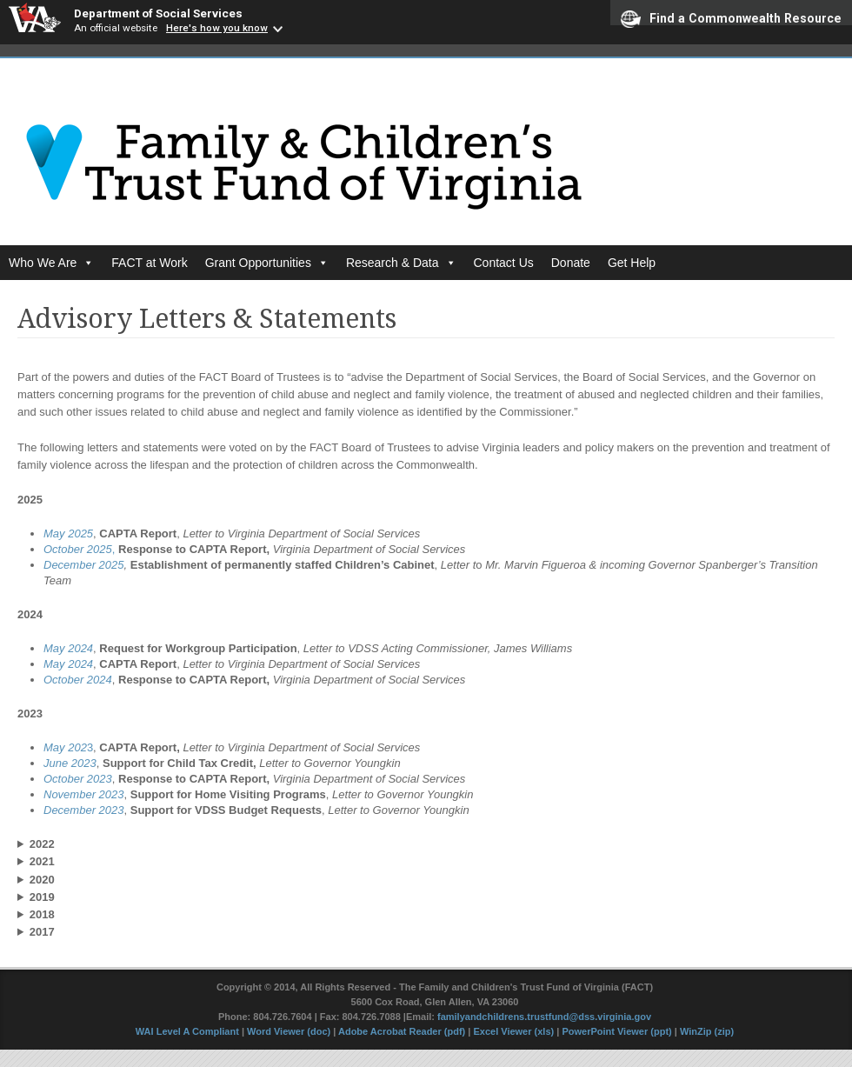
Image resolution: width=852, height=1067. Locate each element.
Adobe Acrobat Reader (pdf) (401, 1031)
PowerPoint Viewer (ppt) (616, 1031)
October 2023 (77, 778)
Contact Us (504, 263)
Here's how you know (217, 28)
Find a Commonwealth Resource (731, 17)
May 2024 (68, 648)
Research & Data (401, 263)
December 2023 (83, 810)
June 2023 (70, 763)
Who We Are (51, 263)
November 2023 (83, 794)
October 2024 (77, 679)
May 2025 (68, 533)
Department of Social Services (158, 13)
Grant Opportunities (267, 263)
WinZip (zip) (707, 1031)
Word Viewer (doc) (288, 1031)
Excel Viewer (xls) (513, 1031)
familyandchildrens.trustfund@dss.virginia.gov (544, 1016)
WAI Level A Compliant (189, 1031)
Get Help (632, 263)
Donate (570, 263)
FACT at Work (149, 263)
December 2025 (83, 564)
